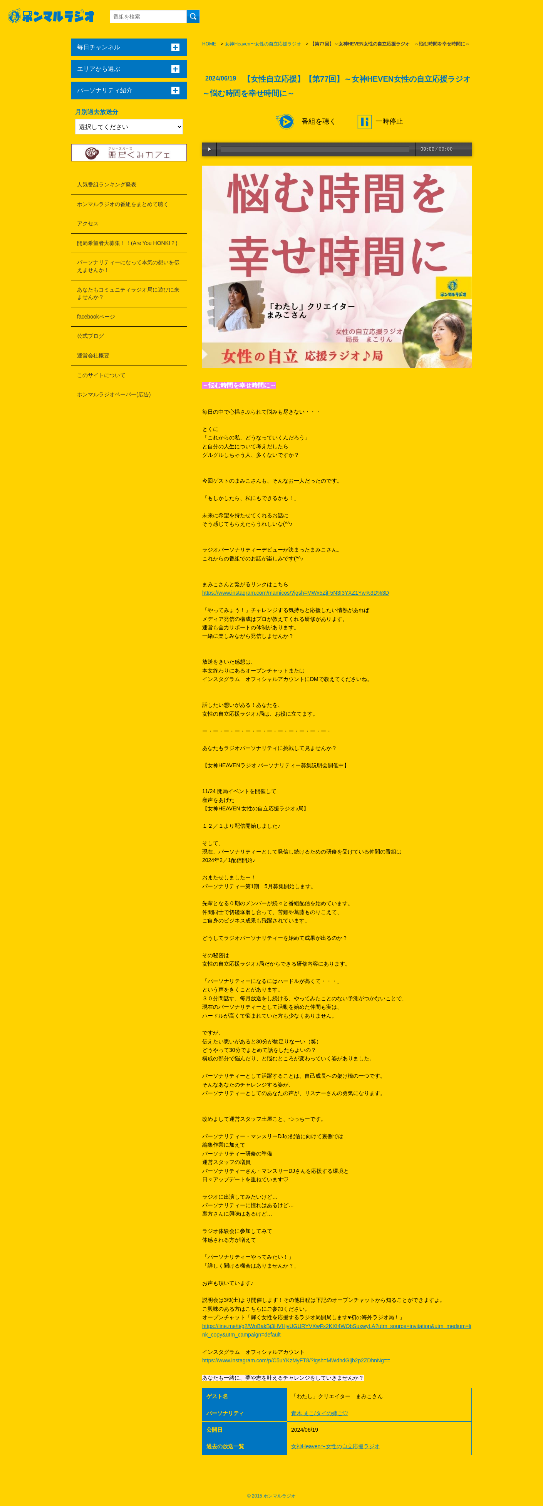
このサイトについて (101, 375)
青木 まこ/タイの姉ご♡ (319, 1413)
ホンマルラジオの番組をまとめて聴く (123, 204)
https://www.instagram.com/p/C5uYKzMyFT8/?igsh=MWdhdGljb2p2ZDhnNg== (296, 1360)
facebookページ (96, 317)
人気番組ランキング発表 (106, 184)
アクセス (88, 223)
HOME (209, 44)
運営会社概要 (93, 355)
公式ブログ (90, 336)
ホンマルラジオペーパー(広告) (114, 394)
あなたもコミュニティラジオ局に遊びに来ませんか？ (128, 293)
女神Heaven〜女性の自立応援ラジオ (263, 44)
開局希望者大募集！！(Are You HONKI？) (127, 243)
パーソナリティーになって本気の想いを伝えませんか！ (128, 266)
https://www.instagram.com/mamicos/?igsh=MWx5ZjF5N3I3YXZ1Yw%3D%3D (295, 593)
